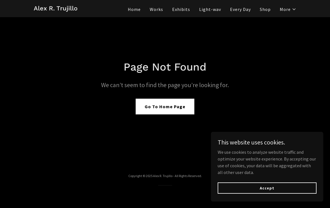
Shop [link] (265, 9)
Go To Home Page (165, 106)
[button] (288, 9)
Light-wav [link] (210, 9)
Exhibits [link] (181, 9)
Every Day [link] (240, 9)
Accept (267, 187)
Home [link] (134, 9)
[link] (56, 9)
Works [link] (156, 9)
